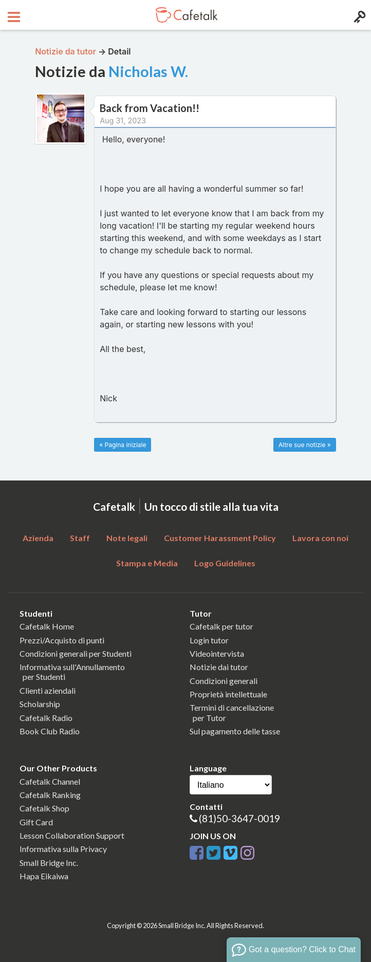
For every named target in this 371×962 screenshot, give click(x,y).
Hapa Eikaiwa (44, 876)
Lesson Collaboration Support (72, 835)
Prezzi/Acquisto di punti (62, 640)
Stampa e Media (147, 563)
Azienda (38, 538)
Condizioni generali (223, 681)
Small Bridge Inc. (49, 862)
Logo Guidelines (224, 563)
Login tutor (209, 640)
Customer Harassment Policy (220, 538)
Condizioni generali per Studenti (76, 653)
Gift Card (36, 822)
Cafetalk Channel (50, 781)
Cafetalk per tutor (221, 626)
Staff (80, 538)
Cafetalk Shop (44, 808)
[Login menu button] (358, 15)
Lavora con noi (320, 538)
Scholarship (40, 704)
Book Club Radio (50, 731)
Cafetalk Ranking (50, 795)
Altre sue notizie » (305, 445)
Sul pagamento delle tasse (235, 731)
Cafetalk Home (47, 626)
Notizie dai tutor (219, 667)
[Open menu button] (12, 15)
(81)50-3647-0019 (239, 818)
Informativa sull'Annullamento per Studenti (72, 671)
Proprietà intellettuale (228, 694)
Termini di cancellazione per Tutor (232, 712)
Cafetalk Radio (46, 718)
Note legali (126, 538)
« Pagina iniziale (122, 445)
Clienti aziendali (48, 690)
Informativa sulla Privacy (63, 849)
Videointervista (217, 653)
